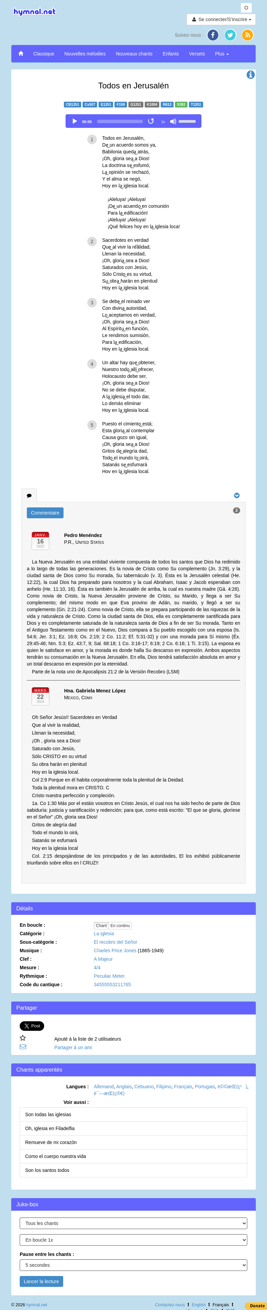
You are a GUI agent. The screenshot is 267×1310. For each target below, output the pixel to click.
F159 (121, 104)
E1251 (106, 104)
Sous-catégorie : (38, 942)
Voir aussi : (76, 1102)
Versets (197, 53)
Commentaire (45, 513)
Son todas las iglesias (48, 1114)
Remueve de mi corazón (51, 1142)
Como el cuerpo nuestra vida (55, 1156)
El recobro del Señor (115, 942)
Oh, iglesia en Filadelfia (50, 1128)
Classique (43, 53)
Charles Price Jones (115, 950)
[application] (133, 121)
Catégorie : (32, 933)
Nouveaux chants (134, 53)
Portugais (205, 1086)
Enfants (171, 53)
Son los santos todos (47, 1170)
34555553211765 (112, 984)
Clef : (26, 959)
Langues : (77, 1086)
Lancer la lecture (41, 1281)
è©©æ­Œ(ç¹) (232, 1086)
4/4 (97, 967)
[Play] (74, 121)
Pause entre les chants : (47, 1254)
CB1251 (72, 104)
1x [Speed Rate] (163, 122)
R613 (167, 104)
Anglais (124, 1086)
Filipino (163, 1086)
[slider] (120, 121)
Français (183, 1086)
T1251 (196, 104)
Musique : (31, 950)
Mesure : (29, 967)
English (199, 1305)
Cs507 (90, 104)
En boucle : (32, 925)
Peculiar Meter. (109, 976)
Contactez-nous (170, 1305)
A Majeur (103, 959)
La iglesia (104, 933)
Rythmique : (33, 976)
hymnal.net (36, 1305)
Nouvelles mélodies (84, 53)
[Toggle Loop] (151, 121)
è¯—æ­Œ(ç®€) (109, 1093)
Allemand (103, 1086)
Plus (222, 53)
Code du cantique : (41, 984)
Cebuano (144, 1086)
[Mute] (173, 121)
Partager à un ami (73, 1047)
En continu (120, 925)
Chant (101, 925)
